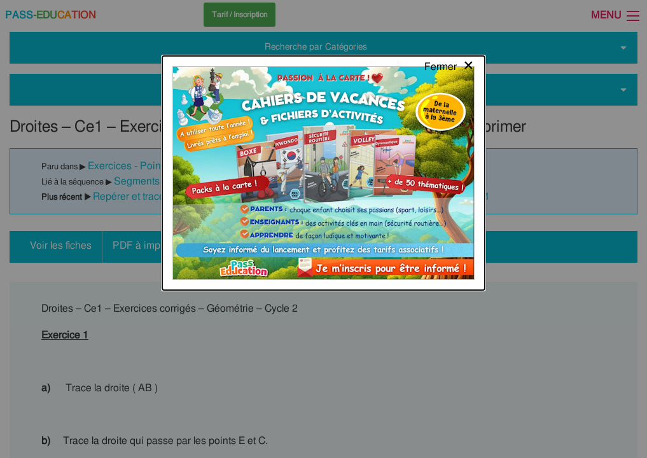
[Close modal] (449, 22)
